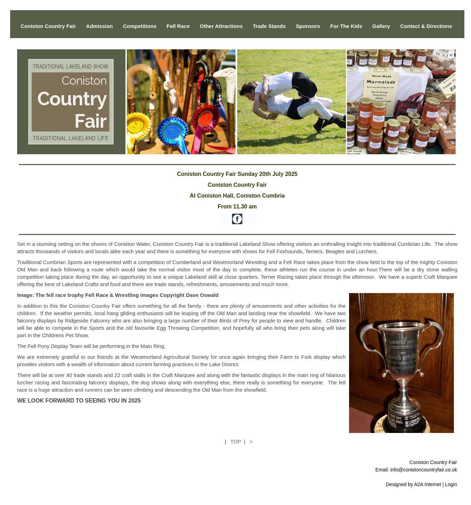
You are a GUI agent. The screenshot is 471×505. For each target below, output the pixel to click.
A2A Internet (427, 484)
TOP (235, 441)
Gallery (381, 26)
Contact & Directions (426, 26)
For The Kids (346, 26)
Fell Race (178, 26)
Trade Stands (269, 26)
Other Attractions (221, 26)
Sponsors (308, 26)
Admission (99, 26)
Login (451, 484)
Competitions (140, 26)
